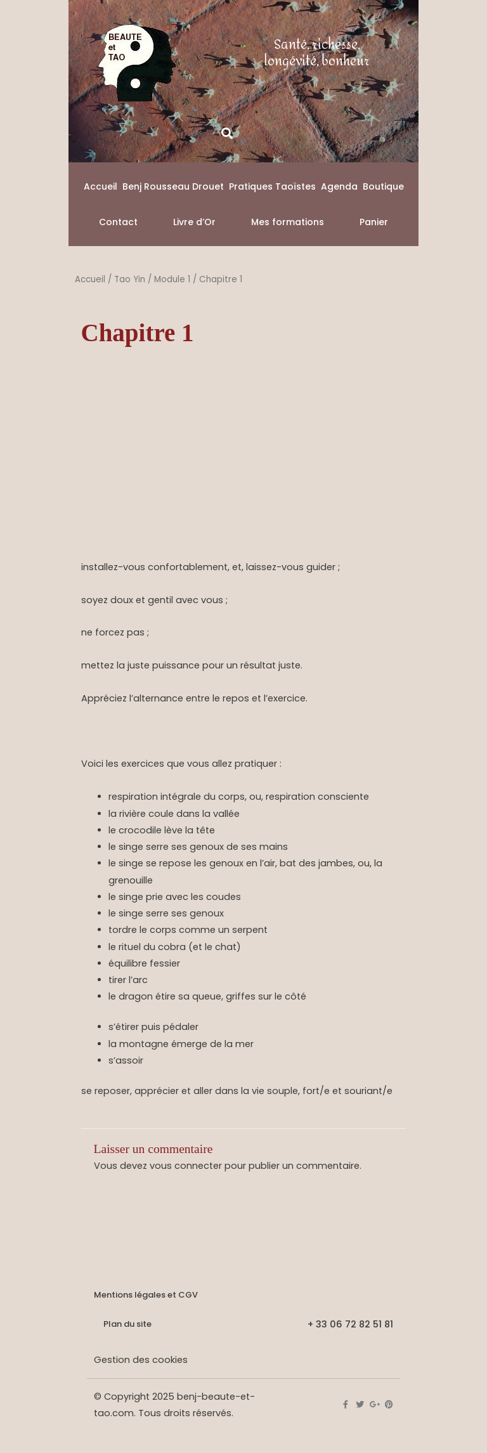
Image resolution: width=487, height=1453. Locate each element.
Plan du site (127, 1324)
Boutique (383, 186)
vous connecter (186, 1165)
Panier (374, 222)
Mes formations (287, 222)
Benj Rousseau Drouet (173, 186)
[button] (226, 132)
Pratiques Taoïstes (272, 186)
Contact (118, 222)
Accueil (100, 186)
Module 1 (172, 279)
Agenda (339, 186)
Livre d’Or (194, 222)
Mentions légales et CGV (146, 1295)
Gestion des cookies (141, 1359)
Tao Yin (129, 279)
